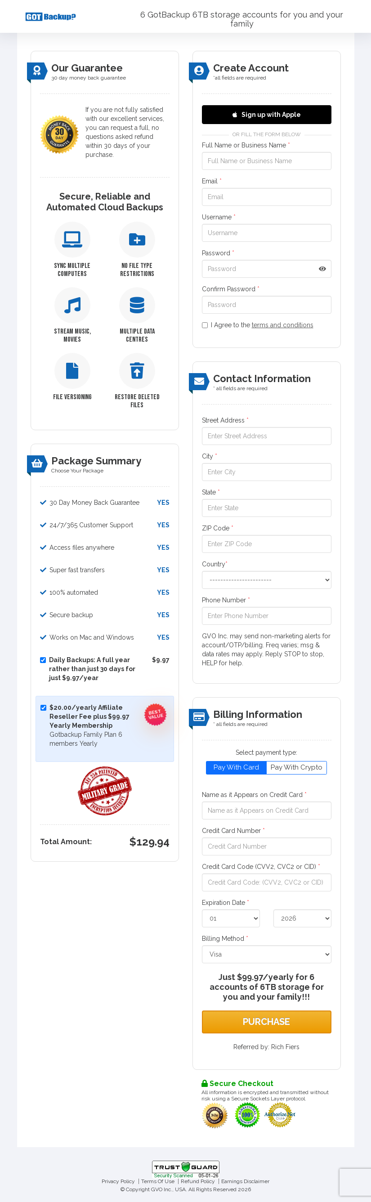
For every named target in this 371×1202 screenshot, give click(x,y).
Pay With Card (236, 767)
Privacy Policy (118, 1181)
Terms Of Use (157, 1181)
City (209, 456)
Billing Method (225, 938)
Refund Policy (198, 1181)
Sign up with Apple (266, 114)
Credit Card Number (233, 830)
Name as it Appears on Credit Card (254, 794)
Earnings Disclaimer (245, 1181)
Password (218, 253)
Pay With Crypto (296, 767)
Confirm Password (230, 289)
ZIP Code (217, 528)
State (211, 492)
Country (215, 564)
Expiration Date (225, 902)
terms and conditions (282, 325)
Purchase (266, 1021)
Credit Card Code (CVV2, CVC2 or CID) (261, 866)
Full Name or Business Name (246, 145)
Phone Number (226, 600)
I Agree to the (257, 325)
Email (212, 181)
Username (219, 217)
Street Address (225, 420)
